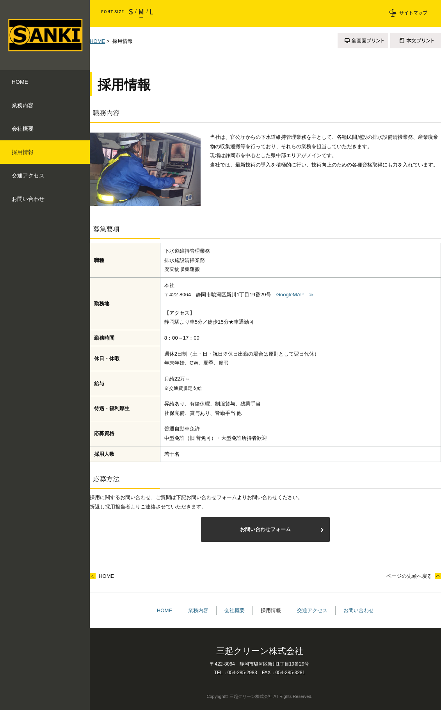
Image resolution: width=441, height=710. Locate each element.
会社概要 (234, 610)
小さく (133, 13)
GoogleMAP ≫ (295, 294)
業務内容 (198, 610)
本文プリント (415, 40)
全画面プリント (363, 40)
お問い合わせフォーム (265, 529)
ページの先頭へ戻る (409, 576)
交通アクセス (312, 610)
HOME (97, 41)
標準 (141, 13)
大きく (149, 13)
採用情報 (271, 610)
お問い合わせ (358, 610)
